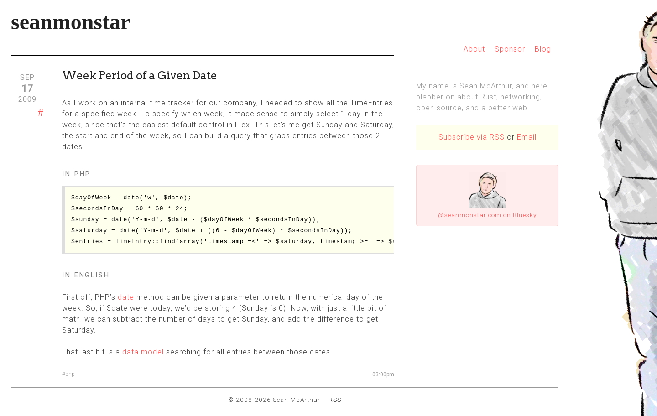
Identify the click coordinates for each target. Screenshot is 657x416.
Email (527, 137)
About (474, 49)
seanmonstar (70, 22)
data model (143, 352)
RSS (334, 399)
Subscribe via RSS (471, 137)
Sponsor (510, 49)
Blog (543, 49)
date (126, 297)
